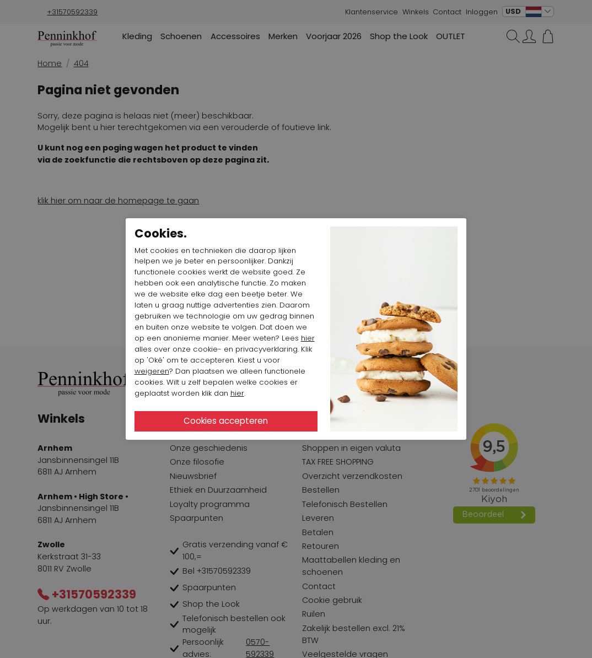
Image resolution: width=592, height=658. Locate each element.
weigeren (151, 371)
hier (308, 338)
